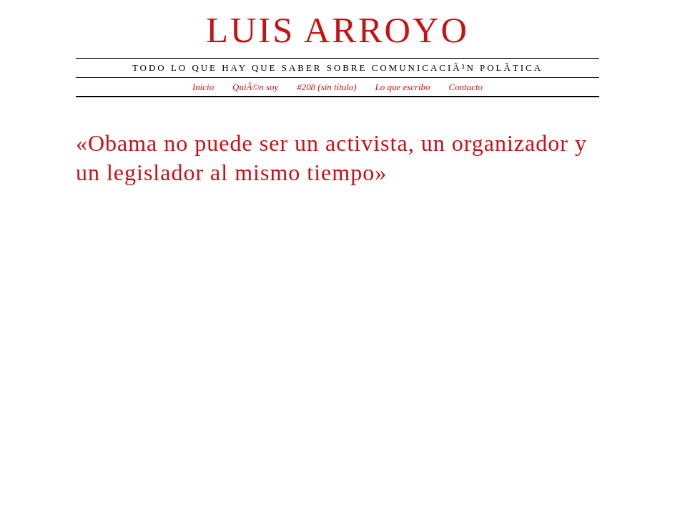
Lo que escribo (402, 87)
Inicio (203, 87)
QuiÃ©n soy (255, 87)
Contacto (465, 87)
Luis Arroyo (337, 30)
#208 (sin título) (326, 87)
